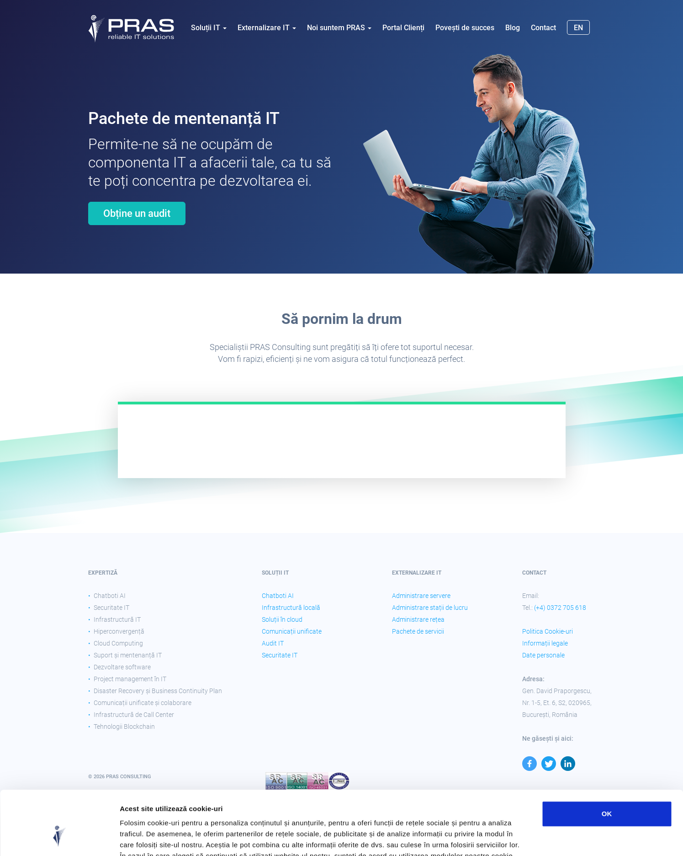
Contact (543, 27)
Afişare (457, 838)
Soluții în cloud (282, 619)
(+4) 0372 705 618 (560, 607)
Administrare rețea (418, 619)
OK (607, 759)
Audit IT (273, 643)
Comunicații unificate (292, 631)
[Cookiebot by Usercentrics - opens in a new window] (59, 838)
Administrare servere (421, 595)
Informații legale (545, 643)
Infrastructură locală (291, 607)
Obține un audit (136, 213)
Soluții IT (209, 27)
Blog (512, 27)
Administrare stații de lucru (430, 607)
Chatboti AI (278, 595)
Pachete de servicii (418, 631)
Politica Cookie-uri (547, 631)
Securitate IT (279, 655)
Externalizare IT (267, 27)
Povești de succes (464, 27)
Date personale (543, 655)
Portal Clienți (403, 27)
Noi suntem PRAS (339, 27)
